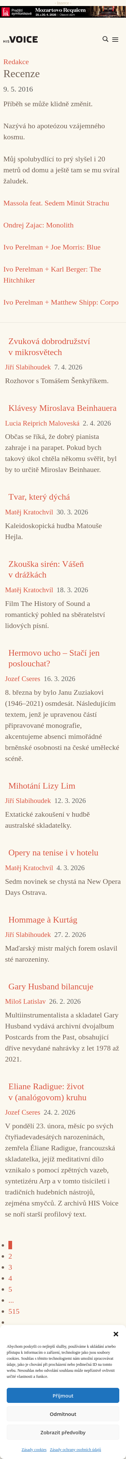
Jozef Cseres (22, 678)
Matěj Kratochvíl (29, 512)
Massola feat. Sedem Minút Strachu (56, 203)
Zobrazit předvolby (63, 1432)
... (11, 1300)
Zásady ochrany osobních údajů (75, 1449)
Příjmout (62, 1395)
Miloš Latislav (25, 1001)
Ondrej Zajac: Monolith (38, 225)
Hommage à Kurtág (42, 920)
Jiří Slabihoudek (28, 367)
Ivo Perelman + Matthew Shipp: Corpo (61, 302)
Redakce (16, 61)
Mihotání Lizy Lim (41, 786)
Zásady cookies (34, 1449)
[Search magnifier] (105, 39)
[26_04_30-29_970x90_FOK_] (63, 12)
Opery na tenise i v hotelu (53, 852)
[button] (116, 1333)
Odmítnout (63, 1414)
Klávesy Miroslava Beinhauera (62, 408)
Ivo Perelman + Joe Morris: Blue (51, 247)
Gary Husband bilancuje (50, 986)
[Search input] (73, 39)
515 (13, 1311)
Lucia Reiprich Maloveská (42, 423)
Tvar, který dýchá (39, 497)
